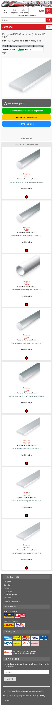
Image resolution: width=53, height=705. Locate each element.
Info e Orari (8, 588)
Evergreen (26, 174)
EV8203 (26, 495)
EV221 (26, 176)
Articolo (6, 46)
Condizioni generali (10, 595)
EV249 (26, 391)
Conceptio (6, 700)
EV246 (26, 338)
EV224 (26, 284)
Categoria (13, 46)
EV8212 (26, 547)
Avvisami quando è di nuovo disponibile (26, 111)
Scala (28, 46)
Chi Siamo (7, 582)
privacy (35, 696)
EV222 (26, 230)
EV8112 (26, 443)
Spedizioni (7, 598)
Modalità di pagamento (12, 601)
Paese (41, 46)
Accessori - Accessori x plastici (26, 179)
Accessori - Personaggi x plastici (27, 497)
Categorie (7, 26)
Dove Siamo (8, 585)
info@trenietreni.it (24, 696)
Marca (21, 46)
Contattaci (8, 591)
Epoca (35, 46)
